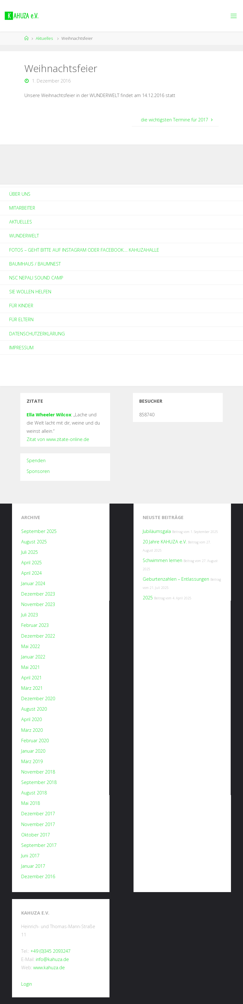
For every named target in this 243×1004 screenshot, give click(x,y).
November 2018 (38, 772)
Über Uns (19, 194)
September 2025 (39, 531)
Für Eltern (21, 319)
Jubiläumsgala (157, 531)
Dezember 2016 (38, 876)
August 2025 (34, 542)
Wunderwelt (24, 236)
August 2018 (34, 793)
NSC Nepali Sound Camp (36, 278)
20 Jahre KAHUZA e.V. (165, 542)
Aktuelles (44, 38)
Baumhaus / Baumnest (35, 264)
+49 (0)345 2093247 (50, 951)
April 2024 (31, 573)
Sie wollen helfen (30, 292)
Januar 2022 (33, 657)
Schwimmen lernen (162, 560)
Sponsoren (38, 471)
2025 (148, 598)
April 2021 (31, 678)
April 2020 (31, 719)
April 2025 (31, 563)
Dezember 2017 (38, 814)
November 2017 (38, 824)
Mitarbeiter (22, 208)
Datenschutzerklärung (37, 334)
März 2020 (32, 730)
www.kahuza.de (49, 967)
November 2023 (38, 604)
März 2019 (32, 761)
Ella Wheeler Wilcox (49, 415)
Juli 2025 (29, 552)
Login (26, 984)
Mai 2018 (30, 803)
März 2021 (32, 688)
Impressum (21, 348)
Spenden (36, 460)
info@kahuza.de (52, 959)
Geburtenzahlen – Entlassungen (176, 579)
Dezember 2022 (38, 636)
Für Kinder (21, 306)
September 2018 (39, 782)
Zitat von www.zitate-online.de (58, 439)
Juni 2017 (30, 856)
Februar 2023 (35, 625)
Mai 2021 (30, 667)
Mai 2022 (30, 646)
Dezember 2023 (38, 594)
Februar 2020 (35, 741)
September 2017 (39, 845)
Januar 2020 (33, 751)
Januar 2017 (33, 866)
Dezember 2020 (38, 698)
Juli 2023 (29, 615)
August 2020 (34, 709)
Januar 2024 (33, 583)
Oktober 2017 (35, 835)
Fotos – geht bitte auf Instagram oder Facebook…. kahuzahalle (84, 250)
